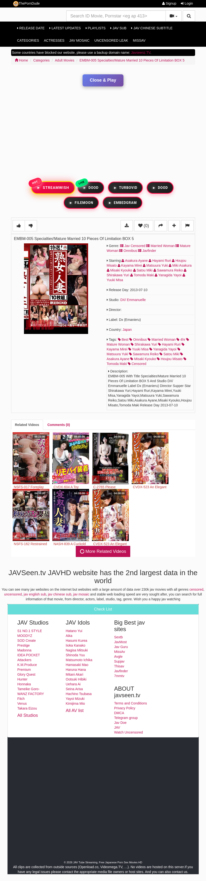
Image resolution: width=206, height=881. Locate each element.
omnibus (138, 339)
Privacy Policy (124, 708)
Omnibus (128, 251)
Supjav (119, 661)
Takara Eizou (27, 708)
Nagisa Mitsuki (77, 650)
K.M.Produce (27, 665)
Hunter (22, 679)
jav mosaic (81, 594)
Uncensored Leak (111, 40)
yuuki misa (138, 349)
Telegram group (126, 718)
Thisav (119, 666)
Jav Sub (118, 28)
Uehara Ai (73, 684)
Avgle (118, 656)
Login (187, 3)
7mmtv (119, 676)
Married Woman (160, 246)
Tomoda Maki (142, 275)
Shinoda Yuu (75, 655)
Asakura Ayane (135, 261)
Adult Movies (64, 60)
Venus (22, 703)
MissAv (139, 40)
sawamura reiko (144, 354)
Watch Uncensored (128, 732)
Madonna (24, 650)
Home (21, 60)
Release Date (31, 28)
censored (137, 364)
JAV (117, 727)
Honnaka (24, 684)
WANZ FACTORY (30, 694)
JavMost (120, 642)
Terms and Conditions (130, 703)
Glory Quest (26, 674)
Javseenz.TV (140, 52)
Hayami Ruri (160, 261)
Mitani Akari (74, 674)
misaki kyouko (143, 359)
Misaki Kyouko (120, 270)
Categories (28, 40)
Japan (127, 330)
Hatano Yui (74, 631)
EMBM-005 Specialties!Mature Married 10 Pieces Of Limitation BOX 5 (132, 60)
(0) (143, 225)
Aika (69, 636)
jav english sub (35, 594)
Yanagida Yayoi (168, 275)
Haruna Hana (76, 670)
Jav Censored (132, 246)
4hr (180, 339)
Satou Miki (143, 270)
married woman (161, 339)
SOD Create (26, 640)
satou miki (169, 354)
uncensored (13, 594)
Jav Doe (120, 723)
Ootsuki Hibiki (76, 679)
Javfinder (147, 251)
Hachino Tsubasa (79, 694)
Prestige (23, 645)
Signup (169, 3)
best (123, 339)
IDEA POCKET (28, 655)
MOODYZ (24, 636)
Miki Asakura (180, 265)
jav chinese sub (59, 594)
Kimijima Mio (75, 703)
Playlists (96, 28)
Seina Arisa (74, 689)
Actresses (54, 40)
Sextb (118, 637)
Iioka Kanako (75, 645)
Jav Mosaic (79, 40)
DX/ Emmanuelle (133, 300)
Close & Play (103, 80)
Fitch (21, 699)
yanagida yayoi (162, 349)
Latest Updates (65, 28)
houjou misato (169, 359)
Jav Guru (121, 647)
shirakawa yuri (144, 344)
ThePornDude (26, 4)
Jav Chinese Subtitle (151, 28)
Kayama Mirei (130, 265)
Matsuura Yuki (156, 265)
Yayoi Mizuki (75, 699)
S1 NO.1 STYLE (29, 631)
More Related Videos (102, 551)
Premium (24, 670)
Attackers (24, 660)
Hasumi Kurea (76, 640)
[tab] (27, 425)
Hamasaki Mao (77, 665)
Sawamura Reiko (168, 270)
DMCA (119, 713)
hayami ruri (169, 344)
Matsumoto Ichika (79, 660)
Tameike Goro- (28, 689)
